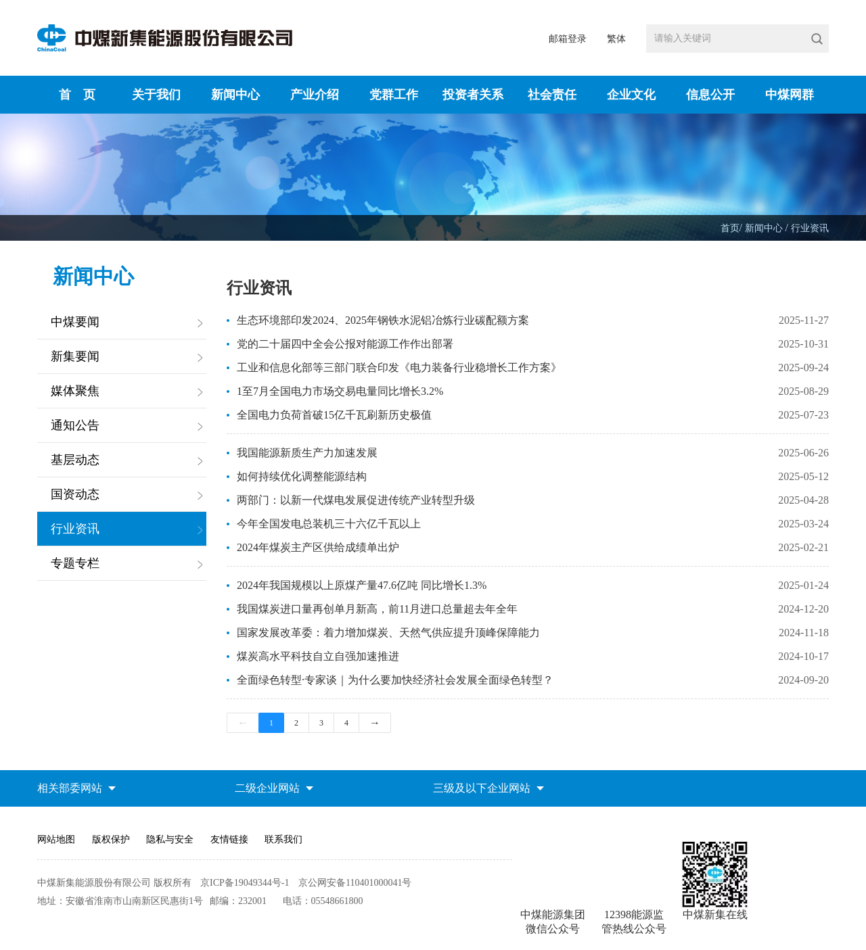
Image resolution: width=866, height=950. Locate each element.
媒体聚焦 (75, 391)
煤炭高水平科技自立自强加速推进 (318, 656)
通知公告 (75, 425)
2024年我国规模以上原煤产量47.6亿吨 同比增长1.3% (361, 585)
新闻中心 (765, 228)
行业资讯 (810, 228)
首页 (730, 228)
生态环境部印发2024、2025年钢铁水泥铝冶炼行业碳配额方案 (383, 320)
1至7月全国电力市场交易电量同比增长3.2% (340, 391)
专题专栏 (75, 563)
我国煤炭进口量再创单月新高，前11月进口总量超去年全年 (377, 609)
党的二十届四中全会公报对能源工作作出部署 (345, 344)
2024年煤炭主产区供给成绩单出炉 (318, 547)
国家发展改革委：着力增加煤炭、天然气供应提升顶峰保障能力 (388, 632)
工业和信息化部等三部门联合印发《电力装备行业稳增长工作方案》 (399, 367)
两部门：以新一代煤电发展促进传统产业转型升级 (356, 500)
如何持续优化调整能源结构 (302, 476)
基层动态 (75, 460)
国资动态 (75, 494)
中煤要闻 (75, 322)
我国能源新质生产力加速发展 (307, 452)
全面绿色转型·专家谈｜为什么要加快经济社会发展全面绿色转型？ (395, 680)
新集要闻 (75, 356)
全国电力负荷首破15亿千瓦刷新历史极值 (334, 415)
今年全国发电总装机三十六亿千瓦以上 (329, 523)
